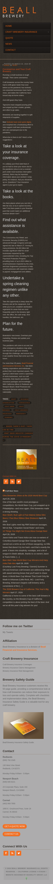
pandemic (9, 417)
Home (9, 26)
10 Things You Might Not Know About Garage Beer (25, 531)
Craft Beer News (11, 491)
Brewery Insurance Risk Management (18, 671)
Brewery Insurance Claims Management (19, 668)
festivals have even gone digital (19, 122)
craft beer (9, 406)
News (9, 44)
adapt (13, 399)
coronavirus (24, 403)
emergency (21, 413)
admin (7, 65)
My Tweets (8, 632)
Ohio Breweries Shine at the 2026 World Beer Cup (25, 495)
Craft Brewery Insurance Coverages (17, 665)
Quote (9, 38)
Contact (11, 50)
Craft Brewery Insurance (26, 32)
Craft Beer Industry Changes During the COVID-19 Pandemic (18, 437)
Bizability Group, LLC (37, 875)
